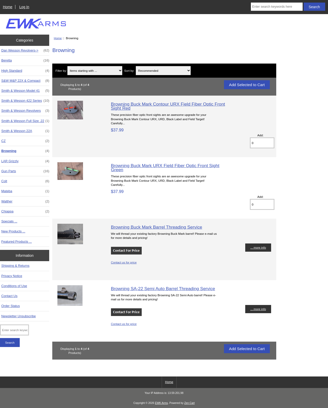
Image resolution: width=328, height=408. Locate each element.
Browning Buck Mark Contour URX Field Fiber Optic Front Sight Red (168, 106)
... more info (258, 247)
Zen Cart (189, 403)
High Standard (25, 71)
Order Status (10, 306)
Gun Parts (25, 171)
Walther (25, 201)
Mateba (25, 191)
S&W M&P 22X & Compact (25, 81)
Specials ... (9, 221)
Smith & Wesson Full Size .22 (25, 121)
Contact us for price (124, 262)
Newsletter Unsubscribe (18, 316)
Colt (25, 181)
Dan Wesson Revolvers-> (25, 50)
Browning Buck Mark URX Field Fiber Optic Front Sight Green (165, 167)
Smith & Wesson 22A (25, 131)
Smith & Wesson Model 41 (25, 91)
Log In (24, 7)
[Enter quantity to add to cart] (262, 142)
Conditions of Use (14, 286)
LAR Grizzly (25, 161)
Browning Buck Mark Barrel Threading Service (156, 227)
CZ (25, 141)
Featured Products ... (16, 241)
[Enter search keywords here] (277, 7)
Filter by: (61, 70)
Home (7, 7)
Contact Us (9, 296)
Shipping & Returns (15, 266)
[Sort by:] (163, 70)
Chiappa (25, 211)
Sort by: (129, 70)
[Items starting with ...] (94, 70)
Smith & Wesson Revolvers (25, 111)
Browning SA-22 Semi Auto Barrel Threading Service (163, 288)
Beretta (25, 60)
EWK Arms (161, 403)
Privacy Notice (11, 276)
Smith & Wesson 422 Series (25, 101)
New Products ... (13, 231)
